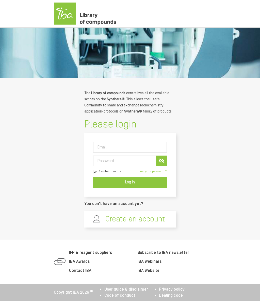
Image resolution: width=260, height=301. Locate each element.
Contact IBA (80, 270)
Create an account (135, 219)
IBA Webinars (149, 261)
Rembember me (107, 172)
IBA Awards (79, 261)
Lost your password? (153, 171)
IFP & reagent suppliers (90, 252)
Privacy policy (172, 289)
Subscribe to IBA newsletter (163, 252)
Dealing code (171, 295)
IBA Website (148, 270)
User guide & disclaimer (126, 289)
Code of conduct (119, 295)
